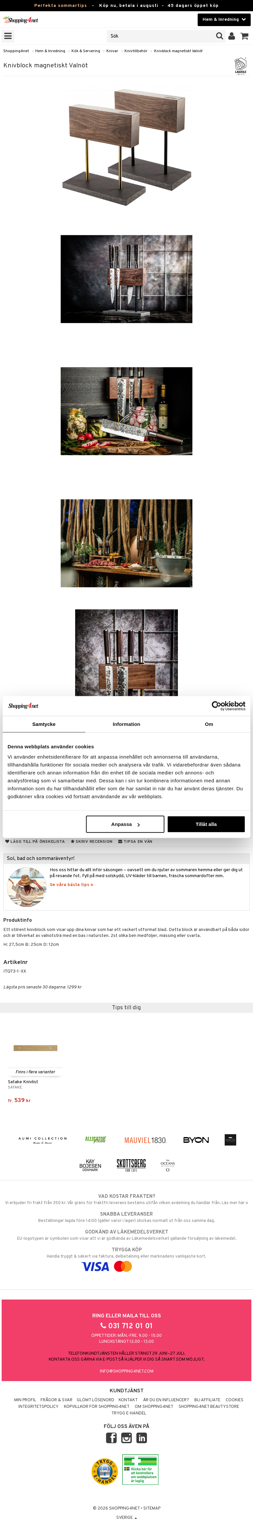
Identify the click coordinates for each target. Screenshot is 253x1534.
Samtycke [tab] (44, 724)
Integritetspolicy (38, 1406)
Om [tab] (209, 724)
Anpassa (125, 824)
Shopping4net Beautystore (209, 1406)
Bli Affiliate (207, 1400)
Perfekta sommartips (60, 6)
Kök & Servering (85, 51)
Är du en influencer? (166, 1400)
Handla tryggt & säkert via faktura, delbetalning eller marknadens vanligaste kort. (126, 1258)
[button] (244, 36)
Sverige (126, 1517)
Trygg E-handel (128, 1413)
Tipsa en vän (135, 841)
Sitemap (151, 1508)
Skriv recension (92, 841)
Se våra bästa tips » (71, 885)
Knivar (112, 51)
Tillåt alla (206, 824)
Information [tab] (126, 724)
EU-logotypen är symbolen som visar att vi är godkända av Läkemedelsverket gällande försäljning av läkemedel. (126, 1235)
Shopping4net (16, 51)
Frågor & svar (56, 1400)
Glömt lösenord (95, 1400)
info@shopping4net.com (127, 1371)
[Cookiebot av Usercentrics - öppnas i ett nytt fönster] (216, 706)
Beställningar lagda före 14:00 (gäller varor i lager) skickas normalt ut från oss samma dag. (126, 1217)
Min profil (25, 1400)
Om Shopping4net (154, 1406)
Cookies (234, 1400)
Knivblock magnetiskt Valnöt (178, 51)
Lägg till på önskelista (35, 841)
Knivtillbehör (136, 51)
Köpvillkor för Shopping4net (96, 1406)
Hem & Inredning (50, 51)
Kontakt (128, 1400)
